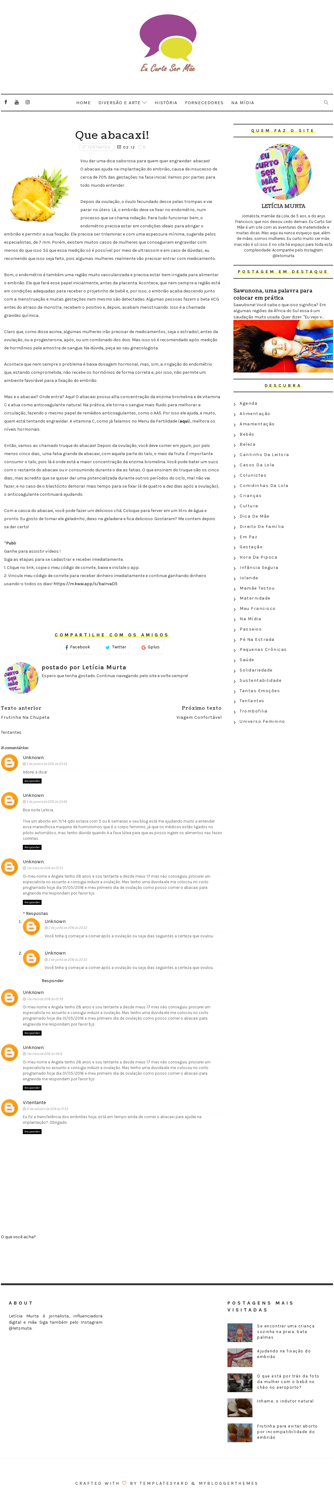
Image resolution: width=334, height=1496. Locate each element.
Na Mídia (250, 618)
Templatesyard (164, 1483)
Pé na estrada (257, 639)
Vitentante (34, 1102)
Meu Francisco (258, 608)
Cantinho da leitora (264, 454)
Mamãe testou (257, 588)
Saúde (247, 659)
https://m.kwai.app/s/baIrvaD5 (85, 583)
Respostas (37, 913)
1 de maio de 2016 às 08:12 (44, 1054)
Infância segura (259, 567)
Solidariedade (256, 670)
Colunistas (253, 475)
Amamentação (257, 424)
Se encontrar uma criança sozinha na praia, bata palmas (286, 1332)
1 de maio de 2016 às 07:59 (45, 999)
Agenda (248, 403)
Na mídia (242, 102)
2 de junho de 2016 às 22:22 (67, 928)
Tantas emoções (260, 690)
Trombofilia (254, 711)
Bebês (247, 434)
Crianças (251, 495)
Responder (32, 781)
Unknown (33, 757)
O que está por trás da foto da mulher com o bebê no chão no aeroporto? (288, 1382)
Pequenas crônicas (263, 649)
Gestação (251, 547)
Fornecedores (204, 102)
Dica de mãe (255, 516)
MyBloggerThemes (229, 1483)
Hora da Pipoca (258, 557)
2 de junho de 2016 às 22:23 (67, 960)
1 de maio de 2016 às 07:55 (45, 868)
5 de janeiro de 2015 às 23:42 (47, 764)
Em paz (248, 537)
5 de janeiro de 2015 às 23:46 (47, 802)
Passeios (251, 629)
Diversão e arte (119, 102)
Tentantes (99, 147)
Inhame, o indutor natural (285, 1401)
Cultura (249, 506)
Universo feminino (262, 721)
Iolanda (249, 578)
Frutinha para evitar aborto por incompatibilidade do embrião (287, 1432)
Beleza (248, 444)
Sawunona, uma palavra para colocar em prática (272, 294)
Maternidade (255, 598)
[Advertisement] (283, 772)
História (166, 102)
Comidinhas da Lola (264, 485)
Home (83, 102)
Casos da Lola (257, 465)
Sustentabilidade (261, 680)
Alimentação (255, 413)
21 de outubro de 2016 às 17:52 (47, 1109)
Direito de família (262, 526)
